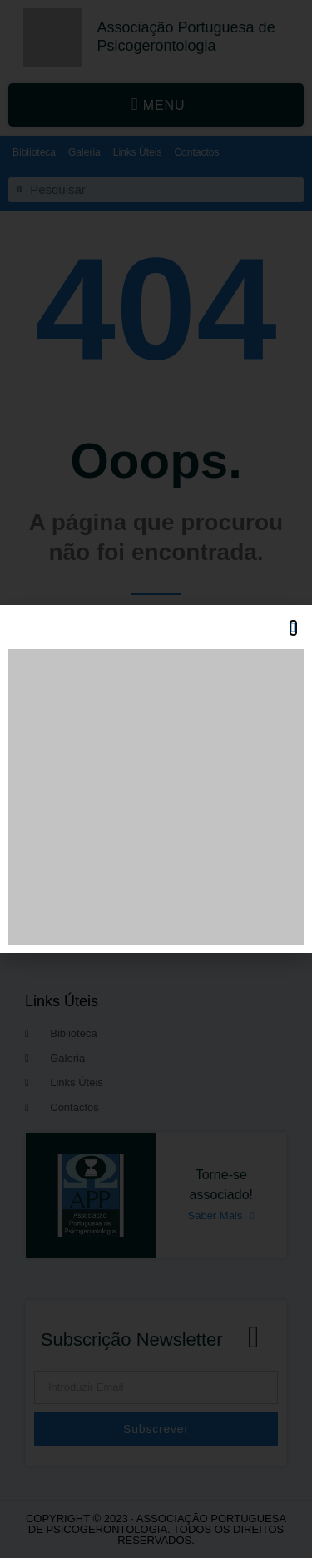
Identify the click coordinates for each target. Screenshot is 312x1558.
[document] (156, 779)
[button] (293, 628)
